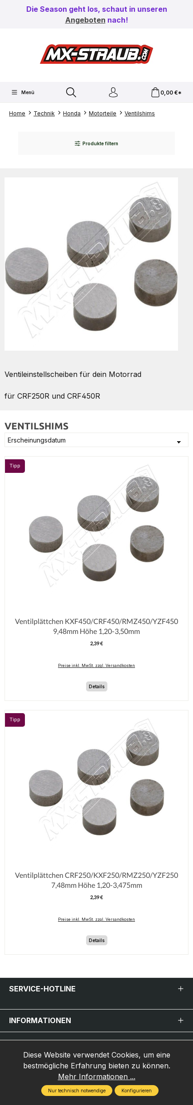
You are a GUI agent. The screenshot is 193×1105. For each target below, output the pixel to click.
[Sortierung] (96, 440)
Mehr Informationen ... (96, 1076)
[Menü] (22, 92)
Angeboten (85, 19)
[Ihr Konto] (113, 92)
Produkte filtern (96, 143)
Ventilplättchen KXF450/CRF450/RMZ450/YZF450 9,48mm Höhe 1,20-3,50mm (96, 626)
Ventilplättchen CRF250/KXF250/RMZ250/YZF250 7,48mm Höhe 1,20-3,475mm (96, 880)
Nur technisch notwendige (77, 1090)
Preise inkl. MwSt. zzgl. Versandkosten (96, 665)
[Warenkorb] (166, 92)
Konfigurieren (136, 1090)
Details (97, 686)
